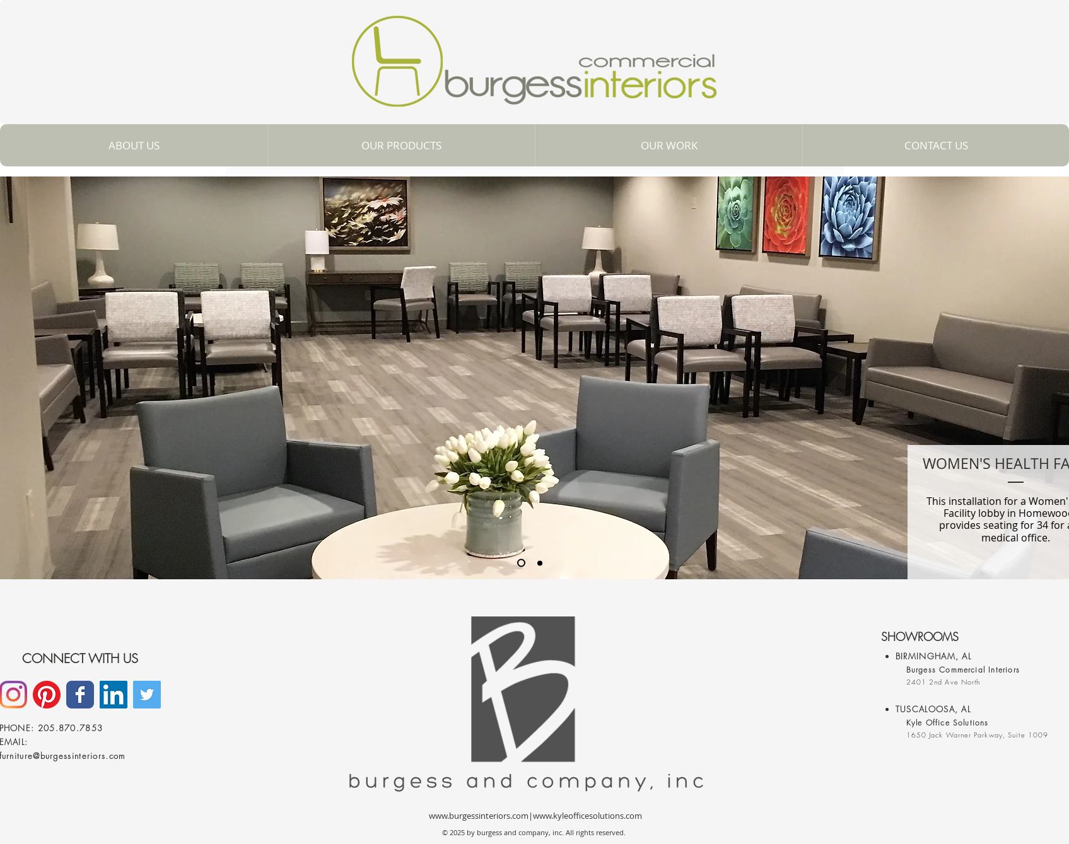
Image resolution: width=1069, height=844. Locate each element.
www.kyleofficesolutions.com (587, 815)
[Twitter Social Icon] (147, 694)
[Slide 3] (539, 562)
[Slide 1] (521, 563)
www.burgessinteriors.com (479, 815)
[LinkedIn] (113, 694)
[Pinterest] (47, 694)
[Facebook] (80, 694)
